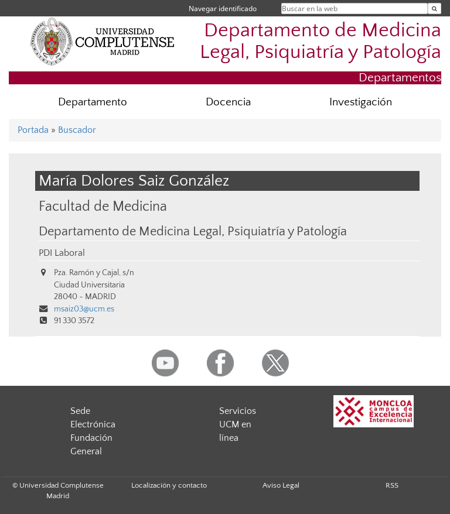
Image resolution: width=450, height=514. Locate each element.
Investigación (360, 102)
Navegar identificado (223, 8)
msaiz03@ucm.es (84, 309)
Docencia (228, 102)
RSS (392, 485)
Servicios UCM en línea (237, 424)
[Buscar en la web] (434, 8)
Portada (33, 130)
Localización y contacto (169, 485)
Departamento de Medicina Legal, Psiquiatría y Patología (320, 41)
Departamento (92, 102)
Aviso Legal (280, 485)
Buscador (77, 130)
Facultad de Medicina (103, 206)
